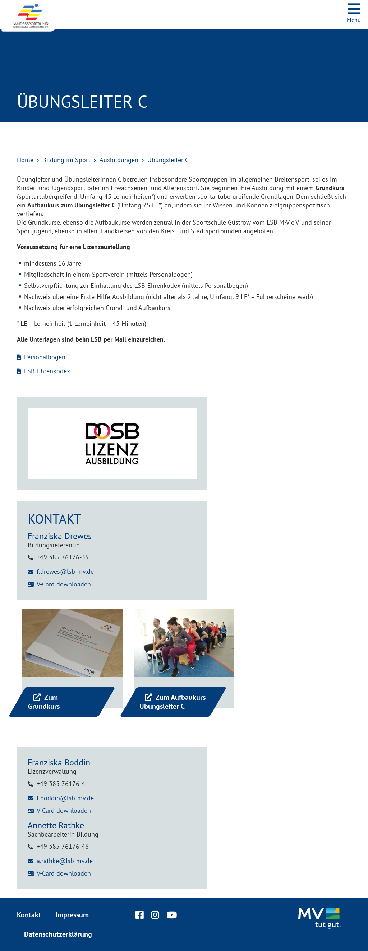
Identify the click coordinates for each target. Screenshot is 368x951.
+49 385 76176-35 (63, 557)
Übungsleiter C (168, 160)
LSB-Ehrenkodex (47, 371)
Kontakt (29, 914)
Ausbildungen (119, 160)
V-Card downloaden (64, 584)
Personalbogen (44, 357)
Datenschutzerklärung (58, 934)
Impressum (72, 914)
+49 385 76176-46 (63, 846)
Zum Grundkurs (44, 702)
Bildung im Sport (66, 160)
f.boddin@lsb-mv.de (65, 798)
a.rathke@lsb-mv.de (65, 861)
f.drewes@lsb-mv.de (65, 571)
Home (25, 160)
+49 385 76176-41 (63, 783)
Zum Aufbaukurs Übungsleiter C (172, 702)
